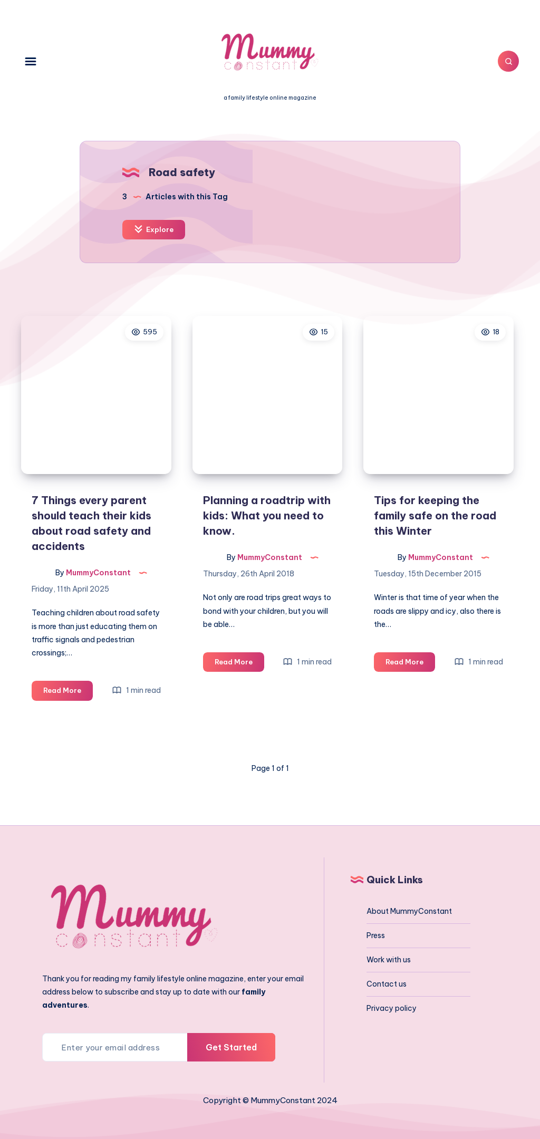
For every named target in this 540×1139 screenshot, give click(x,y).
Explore (153, 229)
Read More (68, 692)
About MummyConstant (409, 911)
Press (376, 935)
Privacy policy (392, 1008)
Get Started (231, 1047)
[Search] (508, 61)
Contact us (387, 984)
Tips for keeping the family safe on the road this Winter (435, 515)
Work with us (389, 959)
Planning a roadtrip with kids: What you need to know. (267, 515)
